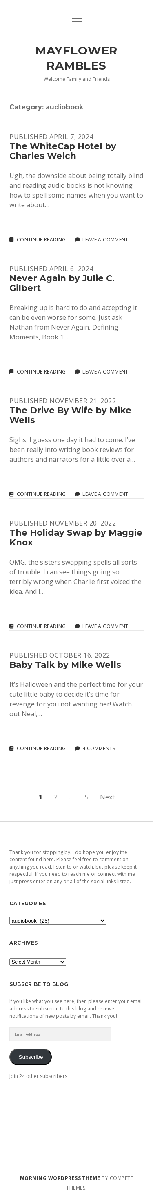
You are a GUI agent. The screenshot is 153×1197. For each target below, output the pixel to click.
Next (107, 797)
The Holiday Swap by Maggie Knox (75, 537)
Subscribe (30, 1057)
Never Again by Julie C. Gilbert (62, 283)
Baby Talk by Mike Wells (65, 665)
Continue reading (41, 239)
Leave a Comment (105, 239)
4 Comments (98, 748)
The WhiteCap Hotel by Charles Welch (62, 151)
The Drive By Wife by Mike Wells (70, 415)
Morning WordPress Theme (60, 1178)
